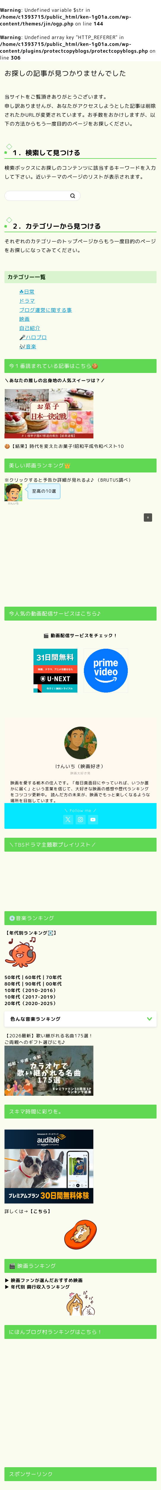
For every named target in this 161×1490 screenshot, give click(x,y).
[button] (148, 517)
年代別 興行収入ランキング (40, 1287)
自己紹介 (29, 328)
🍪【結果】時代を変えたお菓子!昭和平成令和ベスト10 (64, 446)
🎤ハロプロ (33, 337)
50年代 (12, 977)
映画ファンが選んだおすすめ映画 (47, 1280)
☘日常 (27, 291)
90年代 (33, 984)
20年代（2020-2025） (31, 1003)
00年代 (54, 984)
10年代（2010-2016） (31, 990)
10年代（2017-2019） (31, 997)
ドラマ (27, 300)
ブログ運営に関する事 (45, 310)
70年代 (54, 977)
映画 (24, 318)
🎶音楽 (27, 346)
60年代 (33, 977)
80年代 (12, 984)
